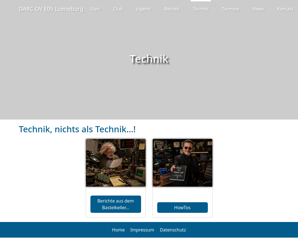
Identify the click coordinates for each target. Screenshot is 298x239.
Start (95, 9)
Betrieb (171, 9)
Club (118, 9)
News (258, 9)
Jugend (143, 9)
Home (118, 230)
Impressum (142, 230)
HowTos (182, 207)
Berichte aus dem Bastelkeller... (115, 204)
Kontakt (285, 9)
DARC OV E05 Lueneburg (51, 9)
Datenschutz (173, 230)
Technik (201, 9)
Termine (230, 9)
